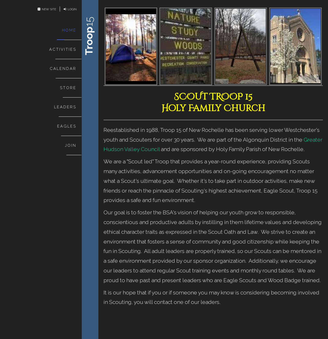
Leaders (65, 107)
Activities (62, 49)
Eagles (66, 126)
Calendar (63, 68)
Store (68, 88)
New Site (47, 9)
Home (69, 30)
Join (70, 145)
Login (70, 9)
